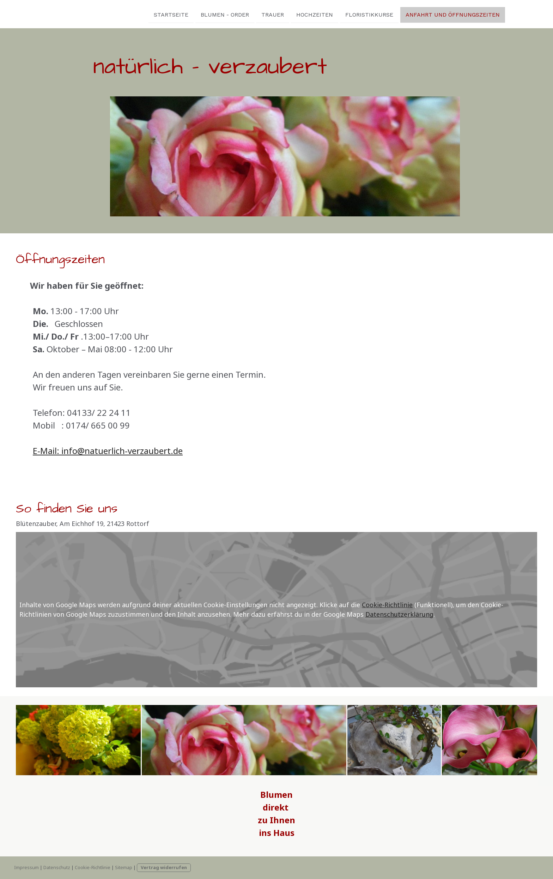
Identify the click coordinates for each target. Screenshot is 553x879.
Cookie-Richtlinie (387, 604)
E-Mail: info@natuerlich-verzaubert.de (108, 450)
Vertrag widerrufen (164, 867)
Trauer (229, 13)
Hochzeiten (271, 13)
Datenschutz (56, 867)
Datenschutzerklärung (399, 614)
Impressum (26, 867)
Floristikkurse (326, 13)
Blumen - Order (181, 13)
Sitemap (123, 867)
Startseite (127, 13)
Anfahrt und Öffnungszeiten (409, 13)
